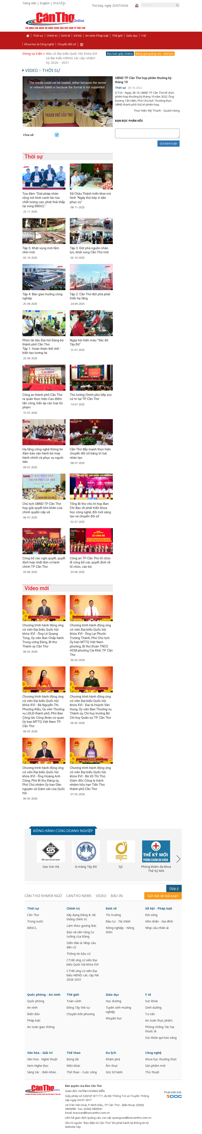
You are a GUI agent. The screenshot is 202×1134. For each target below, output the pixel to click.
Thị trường (113, 915)
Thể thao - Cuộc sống (82, 1072)
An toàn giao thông (40, 1027)
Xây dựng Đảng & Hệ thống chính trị (81, 917)
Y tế (143, 35)
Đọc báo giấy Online (120, 54)
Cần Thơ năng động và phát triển (71, 53)
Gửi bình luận (168, 143)
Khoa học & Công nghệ (39, 44)
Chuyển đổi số (66, 44)
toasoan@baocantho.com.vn (91, 1113)
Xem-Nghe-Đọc (37, 1066)
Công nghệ (153, 1053)
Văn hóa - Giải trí (40, 1053)
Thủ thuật (152, 1072)
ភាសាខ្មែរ (59, 3)
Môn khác (73, 1066)
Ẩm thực (112, 1066)
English (45, 3)
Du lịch (111, 1053)
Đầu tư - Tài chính (118, 921)
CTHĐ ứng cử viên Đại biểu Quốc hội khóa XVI (83, 962)
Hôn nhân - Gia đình (159, 921)
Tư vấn (150, 1014)
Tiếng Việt (29, 3)
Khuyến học (114, 1018)
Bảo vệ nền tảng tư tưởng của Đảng (80, 934)
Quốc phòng (35, 1001)
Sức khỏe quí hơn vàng (161, 1038)
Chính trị (52, 35)
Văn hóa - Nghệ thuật (42, 1059)
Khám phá (113, 1059)
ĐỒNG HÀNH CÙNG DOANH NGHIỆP (63, 830)
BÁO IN (117, 895)
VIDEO (101, 895)
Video (30, 70)
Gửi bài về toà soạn (163, 895)
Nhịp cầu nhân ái (157, 928)
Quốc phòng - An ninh (43, 994)
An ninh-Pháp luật (96, 35)
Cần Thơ (33, 915)
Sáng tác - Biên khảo (41, 1072)
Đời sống (151, 915)
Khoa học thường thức (161, 1059)
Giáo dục (132, 35)
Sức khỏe (151, 1001)
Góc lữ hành (114, 1072)
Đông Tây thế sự (78, 1007)
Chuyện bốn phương (81, 1014)
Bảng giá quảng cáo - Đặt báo (155, 54)
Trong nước (35, 921)
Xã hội (78, 35)
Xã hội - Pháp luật (158, 908)
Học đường (113, 1001)
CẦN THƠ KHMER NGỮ (43, 895)
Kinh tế (65, 35)
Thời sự (38, 35)
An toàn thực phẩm (158, 1020)
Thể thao (74, 1053)
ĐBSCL (32, 928)
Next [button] (178, 859)
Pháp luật (33, 1020)
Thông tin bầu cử (78, 954)
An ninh (32, 1007)
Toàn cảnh (74, 1001)
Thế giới (117, 35)
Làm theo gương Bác (81, 926)
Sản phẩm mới (155, 1066)
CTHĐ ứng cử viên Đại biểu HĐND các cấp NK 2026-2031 (83, 975)
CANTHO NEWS (79, 895)
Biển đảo (33, 1014)
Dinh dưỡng (153, 1007)
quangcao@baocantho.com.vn (131, 1118)
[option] (50, 854)
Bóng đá (73, 1059)
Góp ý (174, 888)
